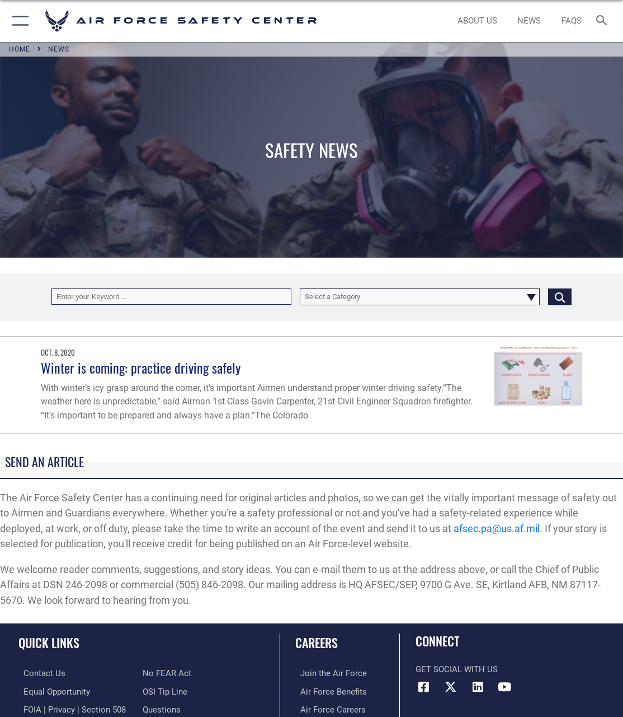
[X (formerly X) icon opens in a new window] (450, 686)
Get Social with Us (457, 669)
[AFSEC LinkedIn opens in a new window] (477, 686)
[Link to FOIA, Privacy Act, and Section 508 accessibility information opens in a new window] (69, 708)
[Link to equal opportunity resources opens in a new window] (51, 691)
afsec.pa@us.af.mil (497, 528)
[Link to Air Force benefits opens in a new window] (328, 691)
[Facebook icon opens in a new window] (424, 686)
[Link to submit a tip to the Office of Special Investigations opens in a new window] (165, 691)
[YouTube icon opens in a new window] (504, 686)
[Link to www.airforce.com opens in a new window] (328, 673)
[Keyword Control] (171, 296)
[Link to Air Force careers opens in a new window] (328, 708)
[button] (18, 21)
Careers (316, 642)
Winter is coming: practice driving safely (140, 368)
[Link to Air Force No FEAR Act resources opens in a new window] (167, 673)
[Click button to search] (560, 296)
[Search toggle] (603, 21)
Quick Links (48, 642)
